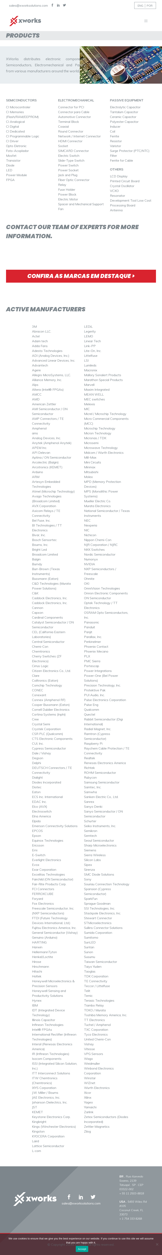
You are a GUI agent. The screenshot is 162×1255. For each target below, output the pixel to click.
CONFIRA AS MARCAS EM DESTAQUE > (81, 276)
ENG (140, 5)
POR (150, 5)
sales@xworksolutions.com (28, 5)
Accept (82, 1249)
